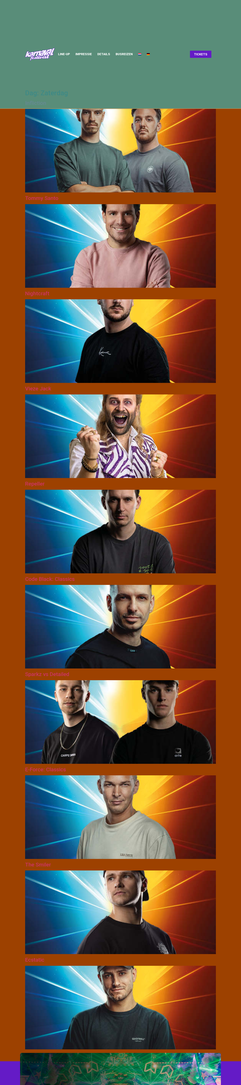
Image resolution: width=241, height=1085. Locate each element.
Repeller (35, 484)
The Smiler (38, 864)
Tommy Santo (41, 198)
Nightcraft (37, 293)
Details (103, 54)
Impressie (83, 54)
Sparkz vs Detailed (47, 674)
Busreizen (124, 54)
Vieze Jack (38, 388)
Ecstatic (34, 960)
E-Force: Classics (45, 769)
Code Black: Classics (50, 579)
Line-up (64, 54)
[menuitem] (139, 54)
